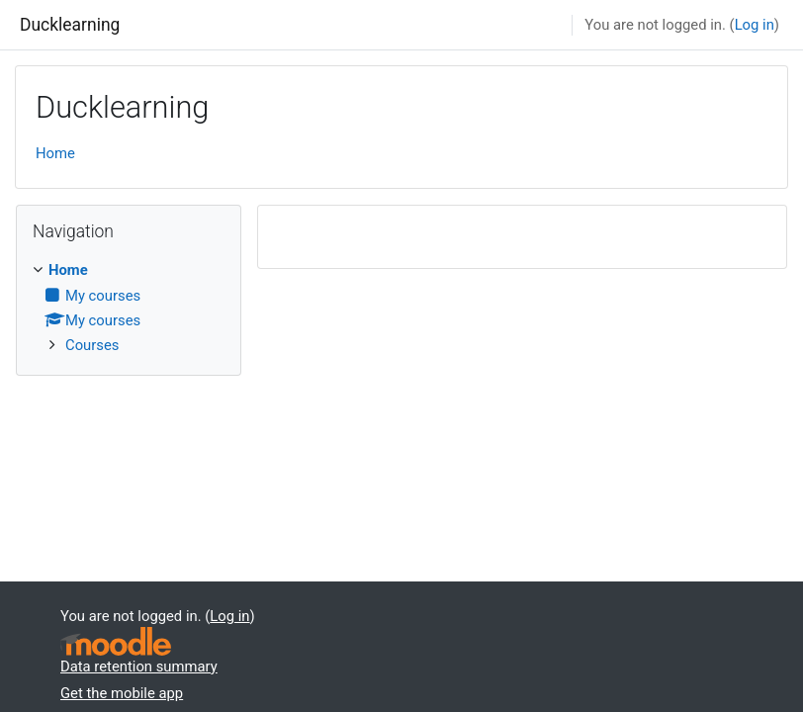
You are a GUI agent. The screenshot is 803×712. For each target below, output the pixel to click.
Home (55, 153)
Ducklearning (70, 25)
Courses (92, 345)
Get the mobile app (121, 693)
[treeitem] (128, 307)
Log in (754, 25)
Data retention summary (139, 666)
